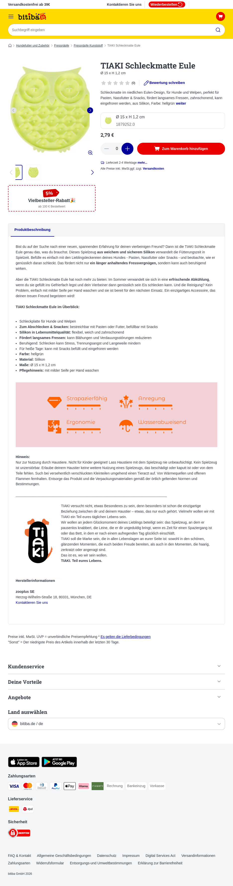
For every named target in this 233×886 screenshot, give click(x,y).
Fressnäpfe (61, 45)
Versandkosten (153, 168)
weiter (181, 103)
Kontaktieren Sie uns (124, 4)
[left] (13, 110)
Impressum (131, 856)
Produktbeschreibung (32, 230)
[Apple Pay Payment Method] (70, 787)
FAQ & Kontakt (19, 856)
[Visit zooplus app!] (24, 766)
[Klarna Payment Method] (84, 787)
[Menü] (11, 16)
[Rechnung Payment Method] (115, 786)
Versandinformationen (198, 856)
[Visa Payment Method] (14, 787)
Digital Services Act (160, 856)
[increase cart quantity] (127, 149)
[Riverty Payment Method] (98, 787)
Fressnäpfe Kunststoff (88, 45)
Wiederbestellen (167, 4)
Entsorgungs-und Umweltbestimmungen (101, 863)
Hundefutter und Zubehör (33, 45)
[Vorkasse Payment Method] (157, 786)
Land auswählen (27, 712)
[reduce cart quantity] (107, 149)
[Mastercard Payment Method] (28, 787)
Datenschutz (106, 856)
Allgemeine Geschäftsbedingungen (64, 856)
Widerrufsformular (50, 863)
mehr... (142, 162)
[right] (90, 110)
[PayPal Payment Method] (56, 787)
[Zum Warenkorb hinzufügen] (181, 149)
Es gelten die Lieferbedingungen (126, 637)
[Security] (19, 834)
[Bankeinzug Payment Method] (136, 786)
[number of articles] (117, 149)
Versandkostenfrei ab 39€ (29, 4)
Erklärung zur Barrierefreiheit (160, 863)
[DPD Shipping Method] (28, 810)
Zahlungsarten (19, 863)
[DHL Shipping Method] (14, 810)
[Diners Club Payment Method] (42, 787)
